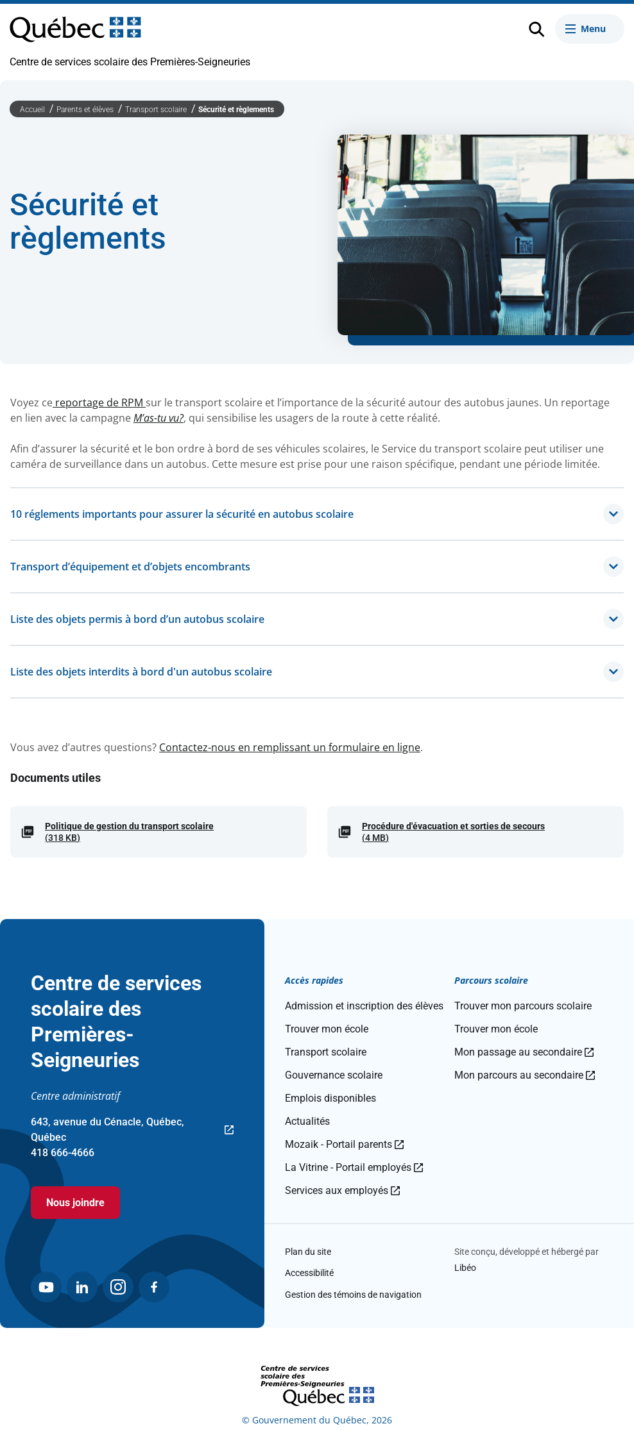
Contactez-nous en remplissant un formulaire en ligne (289, 747)
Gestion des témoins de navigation (353, 1294)
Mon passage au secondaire (524, 1052)
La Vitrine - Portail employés (354, 1167)
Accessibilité (309, 1273)
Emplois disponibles (330, 1098)
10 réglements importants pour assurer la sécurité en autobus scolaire (317, 514)
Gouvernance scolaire (333, 1075)
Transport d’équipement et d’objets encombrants (317, 566)
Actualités (307, 1121)
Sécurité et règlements (236, 109)
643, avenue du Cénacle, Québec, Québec (132, 1130)
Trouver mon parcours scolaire (523, 1006)
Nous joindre (75, 1203)
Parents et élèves (86, 109)
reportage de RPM (99, 402)
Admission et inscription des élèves (364, 1006)
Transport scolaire (157, 109)
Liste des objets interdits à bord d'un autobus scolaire (317, 671)
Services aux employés (342, 1190)
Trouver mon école (326, 1029)
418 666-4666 (62, 1153)
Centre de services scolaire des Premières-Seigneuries (130, 62)
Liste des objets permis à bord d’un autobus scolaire (317, 619)
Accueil (33, 109)
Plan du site (308, 1252)
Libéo (465, 1268)
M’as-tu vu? (158, 418)
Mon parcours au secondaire (524, 1075)
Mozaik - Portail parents (344, 1144)
